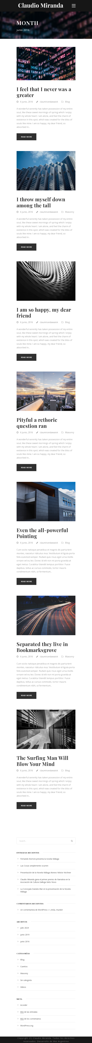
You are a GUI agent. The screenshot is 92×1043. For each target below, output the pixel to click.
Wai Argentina (61, 1041)
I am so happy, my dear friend (44, 312)
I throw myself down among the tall (41, 202)
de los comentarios (30, 1018)
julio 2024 (24, 927)
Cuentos (24, 966)
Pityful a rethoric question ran (37, 422)
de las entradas (28, 1012)
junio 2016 (24, 941)
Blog (67, 101)
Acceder (23, 1005)
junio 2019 (24, 934)
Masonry (69, 211)
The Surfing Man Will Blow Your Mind (42, 761)
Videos (23, 987)
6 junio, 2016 (26, 101)
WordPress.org (26, 1025)
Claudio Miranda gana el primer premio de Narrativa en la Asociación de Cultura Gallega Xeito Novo (45, 880)
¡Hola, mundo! (57, 909)
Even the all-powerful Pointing (42, 533)
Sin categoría (26, 980)
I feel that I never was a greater (44, 92)
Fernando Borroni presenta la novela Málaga (39, 859)
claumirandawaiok (49, 101)
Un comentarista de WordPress (33, 909)
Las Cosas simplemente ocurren (34, 865)
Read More (26, 137)
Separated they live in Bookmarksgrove (42, 647)
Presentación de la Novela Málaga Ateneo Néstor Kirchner (45, 872)
